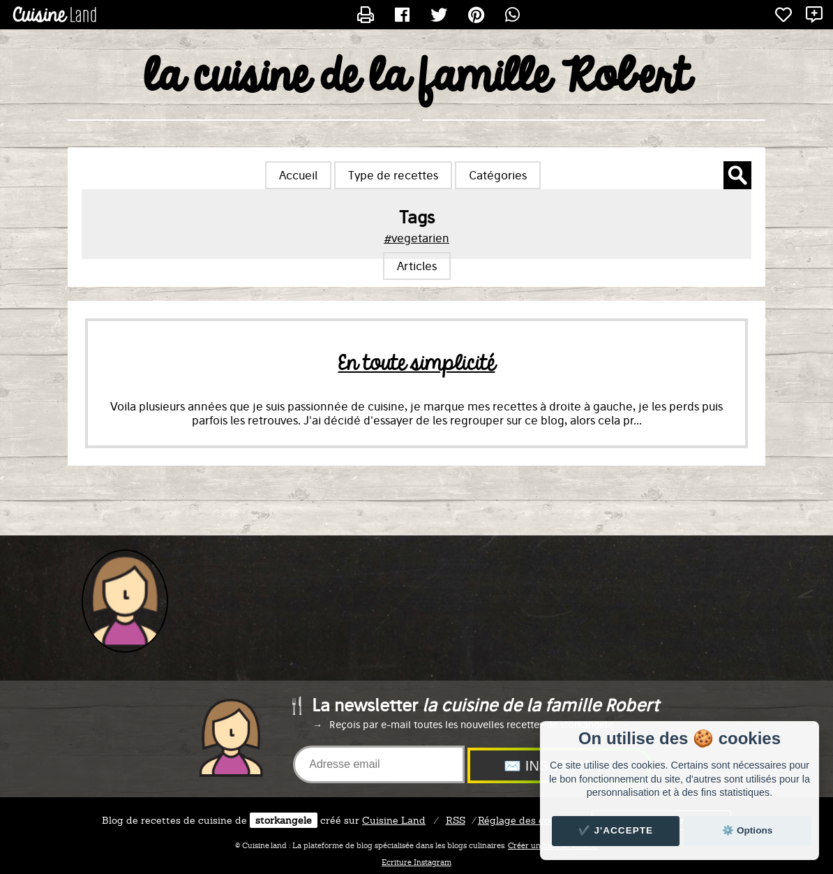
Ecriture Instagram (416, 862)
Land (394, 820)
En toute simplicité (416, 364)
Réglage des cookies (526, 820)
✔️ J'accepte (616, 830)
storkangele (283, 820)
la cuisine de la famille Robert (416, 77)
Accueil (298, 175)
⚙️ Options (747, 830)
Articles (417, 266)
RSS (455, 820)
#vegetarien (416, 238)
